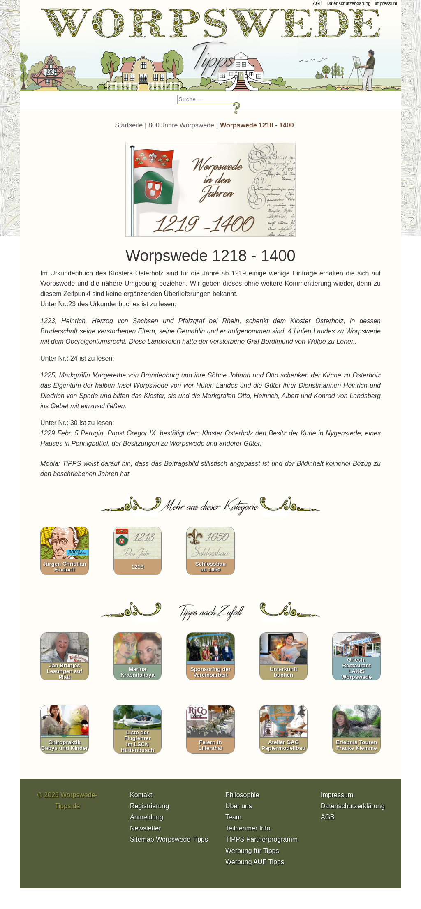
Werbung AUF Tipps (254, 861)
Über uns (238, 806)
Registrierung (149, 806)
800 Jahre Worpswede (181, 125)
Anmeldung (146, 817)
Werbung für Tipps (252, 850)
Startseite (129, 125)
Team (233, 817)
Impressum (386, 3)
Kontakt (141, 794)
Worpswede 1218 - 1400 (257, 125)
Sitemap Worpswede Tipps (169, 839)
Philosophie (242, 794)
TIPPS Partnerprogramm (261, 839)
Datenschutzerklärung (348, 3)
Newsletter (145, 828)
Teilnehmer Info (247, 828)
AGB (317, 3)
